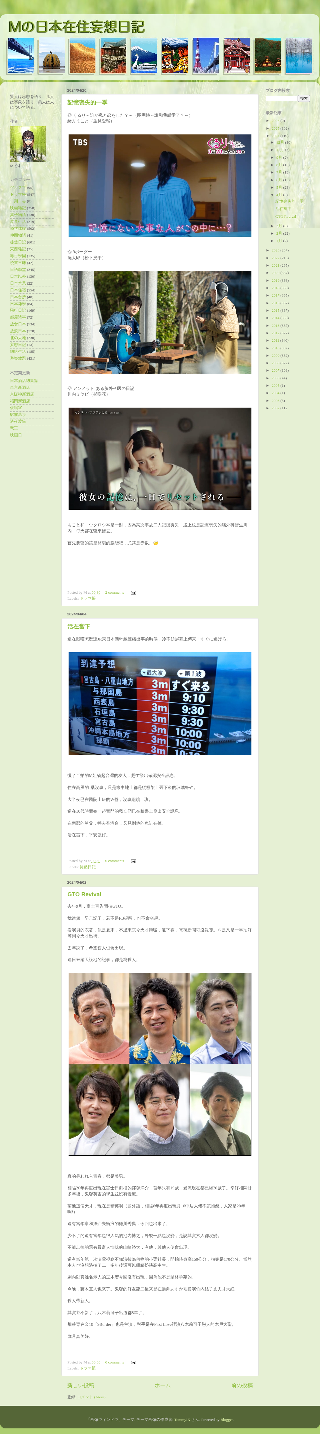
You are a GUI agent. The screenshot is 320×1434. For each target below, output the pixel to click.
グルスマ (18, 188)
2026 (276, 120)
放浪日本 (18, 331)
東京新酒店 (20, 387)
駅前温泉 (18, 414)
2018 (276, 288)
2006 (276, 378)
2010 (276, 348)
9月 (279, 157)
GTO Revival (84, 894)
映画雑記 (18, 208)
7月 (279, 172)
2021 (276, 265)
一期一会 (18, 201)
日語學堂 (18, 269)
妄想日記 (18, 345)
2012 (276, 333)
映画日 (16, 435)
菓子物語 (18, 215)
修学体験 (18, 228)
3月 (279, 226)
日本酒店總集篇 (24, 380)
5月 (279, 187)
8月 (279, 165)
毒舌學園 (18, 256)
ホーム (163, 1385)
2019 (276, 280)
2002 (276, 408)
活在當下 (78, 626)
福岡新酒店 (20, 401)
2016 (276, 303)
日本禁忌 (18, 283)
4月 (279, 195)
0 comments (114, 861)
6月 (279, 180)
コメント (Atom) (91, 1397)
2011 (276, 340)
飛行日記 (18, 310)
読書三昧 (18, 263)
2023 (276, 250)
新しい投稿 (80, 1385)
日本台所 (18, 297)
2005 (276, 385)
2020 (276, 273)
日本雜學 (18, 304)
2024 (276, 136)
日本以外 (18, 276)
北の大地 (18, 338)
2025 (276, 128)
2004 (276, 393)
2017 (276, 295)
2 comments (114, 592)
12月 (280, 142)
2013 (276, 325)
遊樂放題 (18, 358)
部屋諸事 (18, 317)
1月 (279, 241)
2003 (276, 400)
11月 (280, 150)
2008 (276, 363)
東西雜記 (18, 249)
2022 (276, 258)
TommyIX (182, 1419)
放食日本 (18, 324)
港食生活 (18, 221)
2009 (276, 355)
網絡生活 (18, 351)
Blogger (227, 1419)
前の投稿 (242, 1385)
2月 (279, 233)
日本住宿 (18, 290)
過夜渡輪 (18, 421)
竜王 (14, 428)
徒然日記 (88, 867)
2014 (276, 318)
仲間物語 (18, 235)
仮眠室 (16, 408)
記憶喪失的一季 (87, 102)
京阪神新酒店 (22, 394)
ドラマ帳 (88, 598)
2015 (276, 310)
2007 (276, 370)
